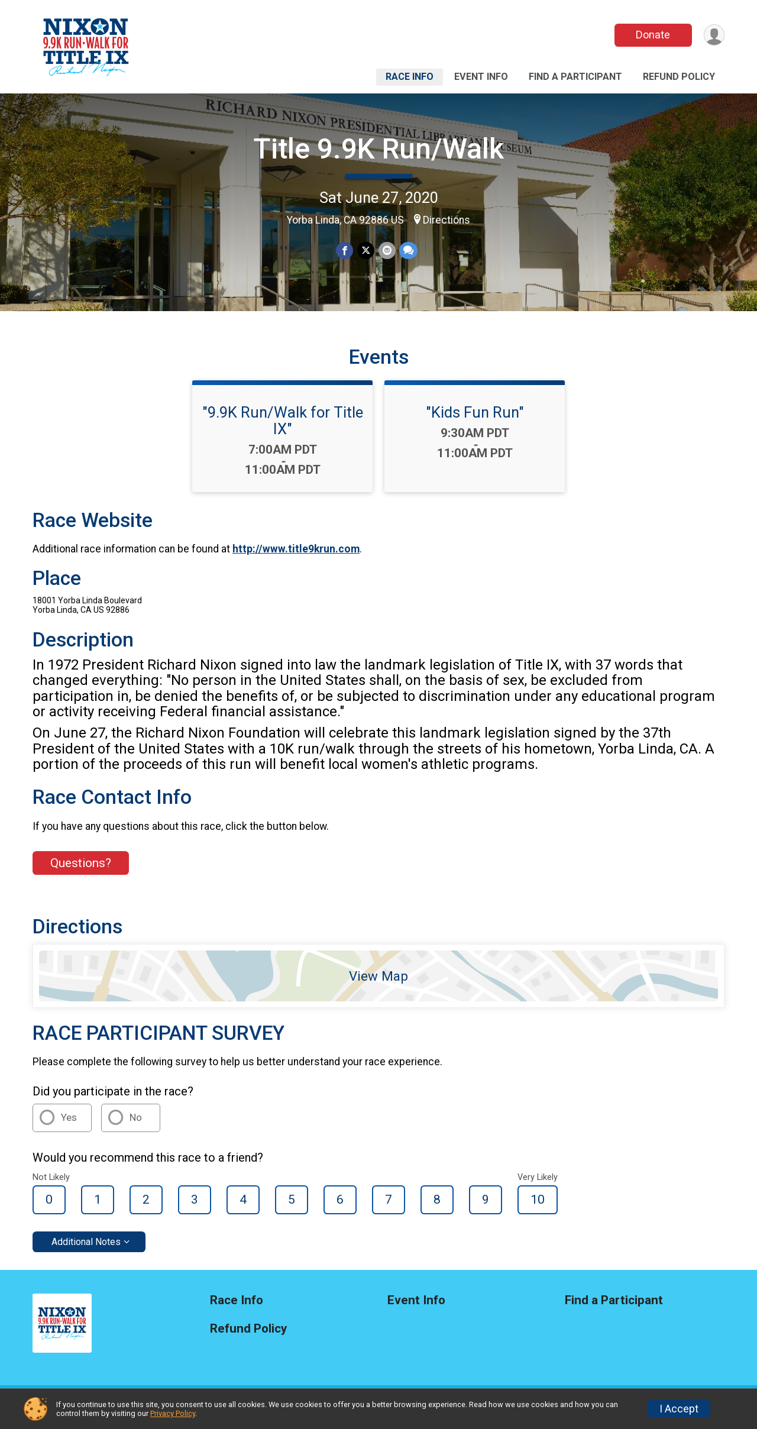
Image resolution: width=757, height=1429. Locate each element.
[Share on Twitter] (365, 250)
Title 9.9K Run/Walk (378, 149)
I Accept (678, 1409)
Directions (446, 220)
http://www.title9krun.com (296, 556)
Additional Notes (86, 1249)
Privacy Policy (172, 1413)
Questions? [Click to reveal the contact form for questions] (80, 870)
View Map (378, 983)
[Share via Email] (386, 250)
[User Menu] (713, 35)
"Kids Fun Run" (475, 419)
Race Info (410, 76)
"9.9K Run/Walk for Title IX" (282, 427)
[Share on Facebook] (345, 250)
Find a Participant (575, 76)
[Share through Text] (408, 250)
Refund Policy (679, 76)
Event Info (481, 76)
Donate (652, 34)
